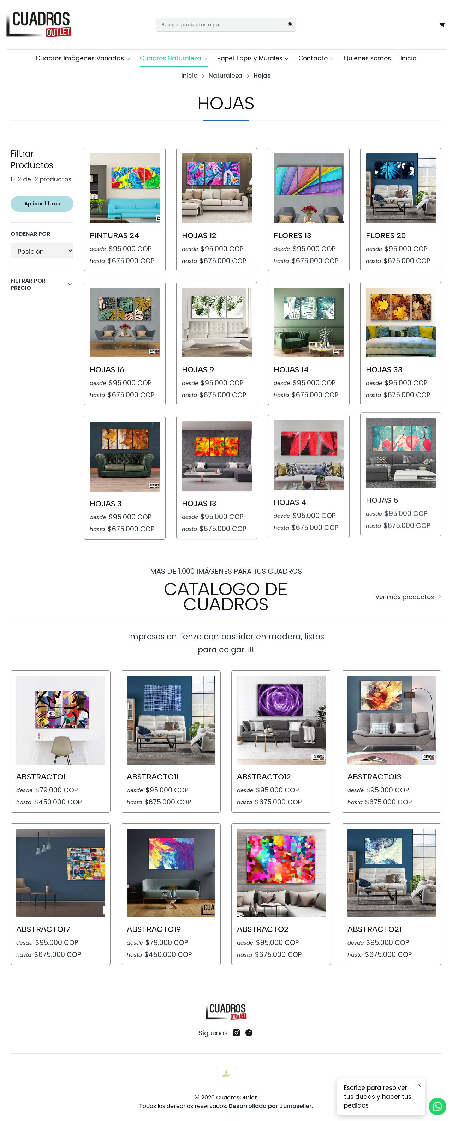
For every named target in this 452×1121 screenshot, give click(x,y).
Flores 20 (386, 235)
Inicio (408, 58)
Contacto (316, 58)
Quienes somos (367, 58)
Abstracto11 (153, 746)
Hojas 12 (199, 235)
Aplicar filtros (42, 203)
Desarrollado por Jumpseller (270, 1106)
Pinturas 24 (114, 235)
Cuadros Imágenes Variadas (83, 58)
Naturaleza (225, 76)
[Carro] (442, 24)
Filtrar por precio (42, 284)
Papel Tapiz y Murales (253, 58)
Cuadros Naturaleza (174, 58)
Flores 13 (292, 235)
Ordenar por (30, 233)
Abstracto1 (41, 755)
